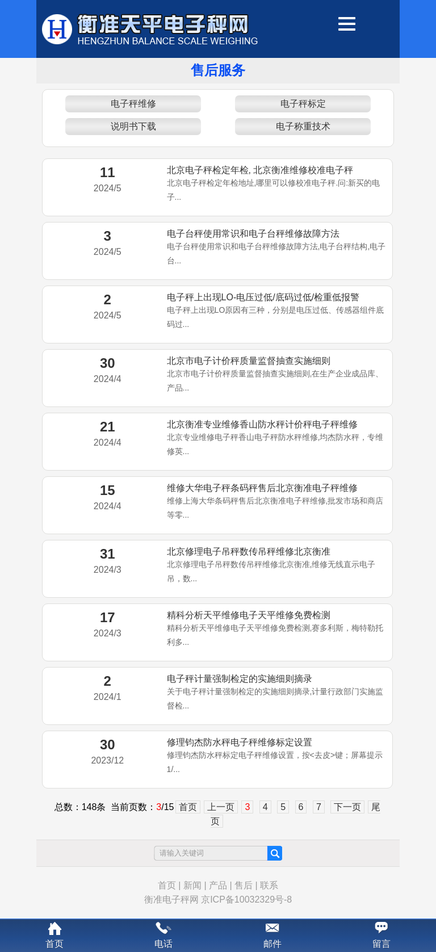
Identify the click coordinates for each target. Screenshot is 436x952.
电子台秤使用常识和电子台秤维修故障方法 (253, 233)
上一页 (220, 807)
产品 (218, 885)
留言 (381, 944)
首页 (188, 807)
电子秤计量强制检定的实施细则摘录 (239, 678)
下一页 (347, 807)
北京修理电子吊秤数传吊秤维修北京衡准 (248, 551)
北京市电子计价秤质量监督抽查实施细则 (248, 361)
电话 (163, 944)
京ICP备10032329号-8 (246, 899)
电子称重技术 (303, 126)
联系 (269, 885)
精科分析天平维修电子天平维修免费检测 (248, 615)
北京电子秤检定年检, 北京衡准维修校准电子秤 (260, 170)
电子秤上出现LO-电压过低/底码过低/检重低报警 (263, 297)
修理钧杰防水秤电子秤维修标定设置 (239, 742)
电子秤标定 (303, 103)
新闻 (192, 885)
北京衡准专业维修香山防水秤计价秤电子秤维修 (262, 424)
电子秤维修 (133, 103)
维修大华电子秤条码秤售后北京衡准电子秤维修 (262, 488)
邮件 (272, 944)
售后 (243, 885)
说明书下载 (133, 126)
